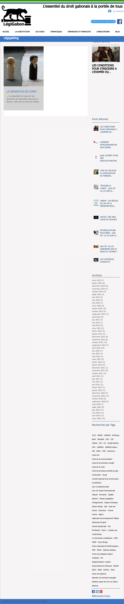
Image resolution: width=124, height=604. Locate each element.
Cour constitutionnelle (100, 487)
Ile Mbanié (96, 530)
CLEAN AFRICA (112, 443)
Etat (105, 507)
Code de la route (98, 467)
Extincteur (102, 510)
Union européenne (99, 574)
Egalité (110, 495)
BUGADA (101, 439)
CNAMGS (100, 447)
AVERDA (107, 435)
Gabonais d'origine (99, 522)
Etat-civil (112, 507)
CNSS (98, 451)
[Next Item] (115, 54)
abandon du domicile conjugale (104, 578)
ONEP (94, 542)
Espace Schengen (111, 503)
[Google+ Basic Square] (101, 591)
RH (102, 558)
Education (103, 495)
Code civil (95, 455)
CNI (93, 451)
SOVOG (106, 570)
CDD (107, 439)
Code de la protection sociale (103, 463)
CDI (112, 439)
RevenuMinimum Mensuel (102, 566)
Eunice (94, 510)
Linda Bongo (97, 534)
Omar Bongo (103, 542)
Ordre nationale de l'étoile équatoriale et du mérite (106, 546)
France (94, 514)
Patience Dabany (109, 550)
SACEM (116, 566)
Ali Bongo (115, 435)
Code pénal (96, 475)
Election (95, 499)
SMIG (100, 570)
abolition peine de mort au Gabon (105, 582)
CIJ (104, 443)
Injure (103, 530)
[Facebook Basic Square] (93, 591)
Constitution (96, 483)
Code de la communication (102, 459)
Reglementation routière (101, 562)
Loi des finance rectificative (102, 538)
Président (95, 558)
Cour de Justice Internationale (103, 491)
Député (95, 495)
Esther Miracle (97, 507)
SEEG (94, 570)
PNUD (99, 550)
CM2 (93, 447)
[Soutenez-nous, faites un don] (103, 21)
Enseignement (97, 503)
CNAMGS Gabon (111, 447)
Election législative (106, 499)
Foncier (110, 510)
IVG (109, 526)
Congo (104, 475)
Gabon (101, 514)
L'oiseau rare (112, 530)
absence (95, 586)
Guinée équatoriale (99, 526)
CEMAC (94, 443)
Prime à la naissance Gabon (102, 554)
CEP (100, 443)
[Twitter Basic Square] (97, 591)
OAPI (116, 538)
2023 (94, 435)
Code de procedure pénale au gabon (106, 471)
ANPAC (100, 435)
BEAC (94, 439)
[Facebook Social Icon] (119, 21)
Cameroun (111, 451)
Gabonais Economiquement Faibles (105, 518)
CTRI (104, 451)
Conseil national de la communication (106, 479)
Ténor (112, 570)
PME (93, 550)
